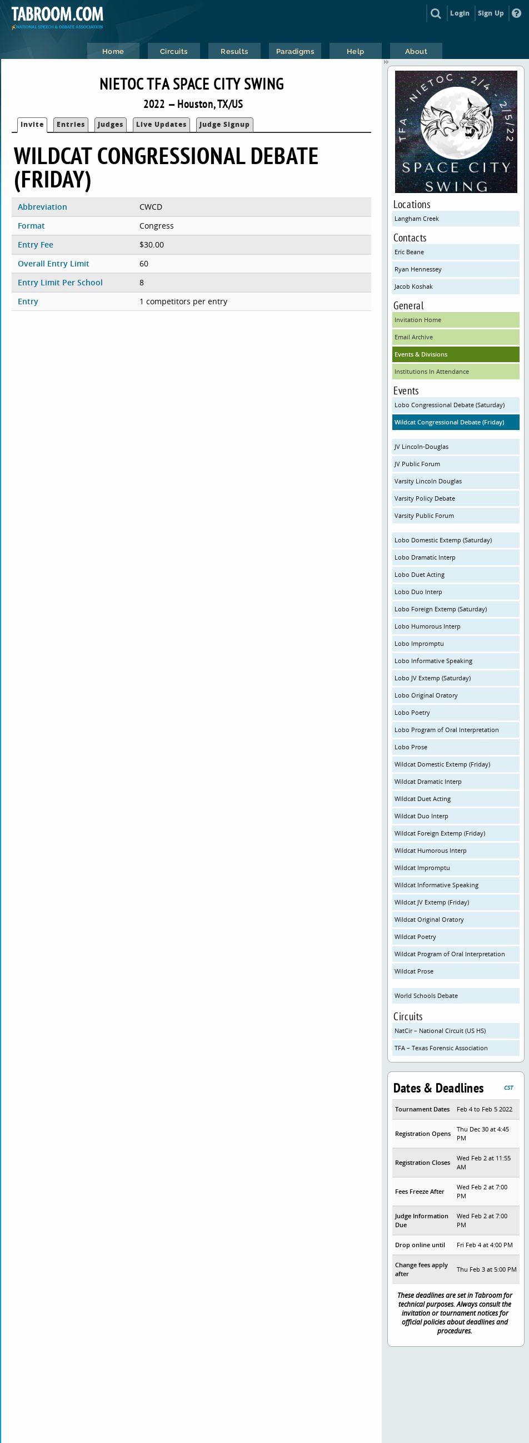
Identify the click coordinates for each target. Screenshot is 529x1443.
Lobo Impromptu (419, 643)
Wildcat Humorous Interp (431, 850)
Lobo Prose (411, 747)
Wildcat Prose (414, 971)
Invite (32, 124)
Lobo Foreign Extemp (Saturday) (441, 609)
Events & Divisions (421, 354)
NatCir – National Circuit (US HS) (440, 1030)
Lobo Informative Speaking (433, 660)
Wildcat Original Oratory (429, 919)
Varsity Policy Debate (425, 498)
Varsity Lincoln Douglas (428, 481)
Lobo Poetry (412, 712)
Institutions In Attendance (432, 371)
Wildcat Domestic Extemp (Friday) (442, 764)
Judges (110, 124)
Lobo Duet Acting (420, 574)
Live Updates (161, 124)
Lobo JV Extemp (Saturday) (433, 678)
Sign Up (491, 13)
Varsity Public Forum (424, 515)
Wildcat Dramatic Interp (428, 781)
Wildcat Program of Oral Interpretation (450, 954)
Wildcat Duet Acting (423, 798)
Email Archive (414, 337)
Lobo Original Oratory (426, 695)
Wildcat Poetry (415, 936)
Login (460, 13)
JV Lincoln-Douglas (421, 446)
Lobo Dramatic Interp (425, 557)
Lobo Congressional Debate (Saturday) (450, 405)
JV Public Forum (417, 463)
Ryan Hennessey (418, 269)
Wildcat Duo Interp (421, 816)
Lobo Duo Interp (418, 591)
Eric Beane (409, 252)
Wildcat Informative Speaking (436, 885)
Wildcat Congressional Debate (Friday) (449, 422)
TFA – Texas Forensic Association (441, 1048)
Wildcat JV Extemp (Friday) (432, 902)
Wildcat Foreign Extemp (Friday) (440, 833)
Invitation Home (418, 319)
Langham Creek (417, 218)
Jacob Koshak (414, 286)
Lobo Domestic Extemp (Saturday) (443, 540)
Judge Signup (224, 124)
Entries (71, 124)
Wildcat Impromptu (422, 867)
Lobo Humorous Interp (428, 626)
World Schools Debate (426, 995)
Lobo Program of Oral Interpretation (447, 729)
